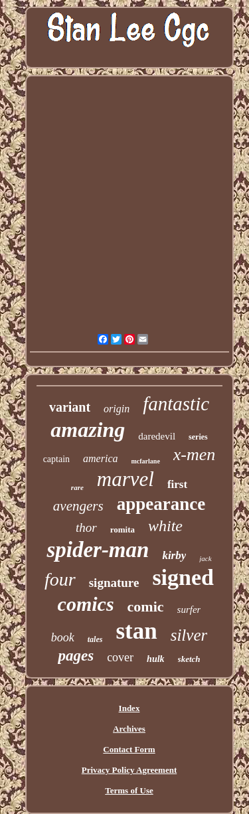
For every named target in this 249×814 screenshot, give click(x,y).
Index (129, 708)
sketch (189, 659)
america (100, 458)
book (62, 637)
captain (56, 459)
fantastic (176, 403)
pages (76, 655)
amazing (87, 430)
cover (120, 657)
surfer (189, 609)
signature (114, 583)
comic (145, 606)
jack (205, 558)
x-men (194, 454)
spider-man (97, 550)
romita (122, 529)
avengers (78, 506)
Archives (129, 729)
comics (86, 604)
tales (95, 639)
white (165, 525)
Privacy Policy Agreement (129, 770)
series (198, 437)
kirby (174, 555)
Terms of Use (129, 790)
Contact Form (129, 749)
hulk (155, 659)
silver (189, 635)
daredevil (156, 436)
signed (183, 577)
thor (86, 527)
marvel (125, 479)
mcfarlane (145, 461)
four (60, 579)
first (177, 484)
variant (69, 407)
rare (77, 487)
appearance (161, 504)
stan (136, 631)
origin (116, 408)
